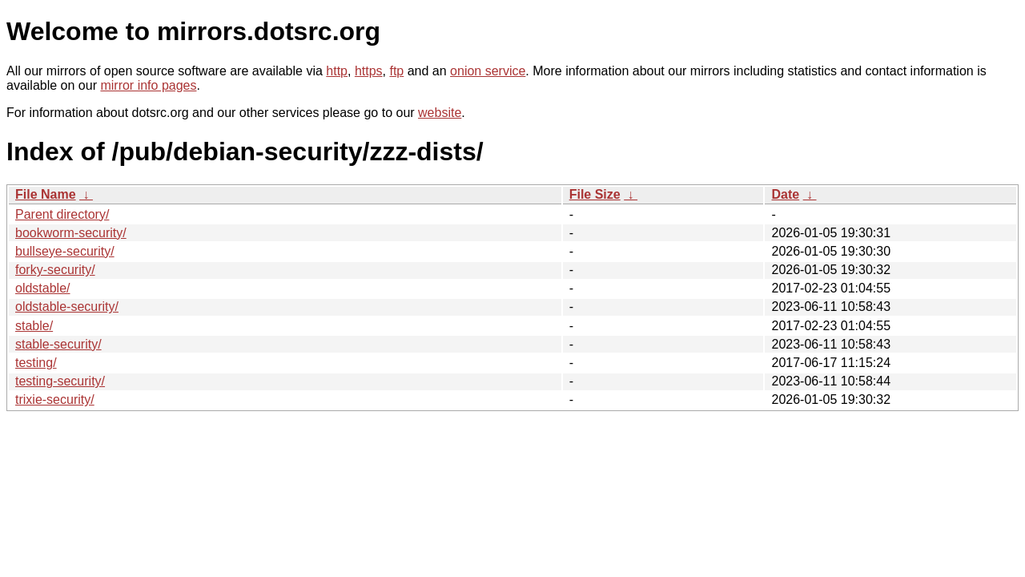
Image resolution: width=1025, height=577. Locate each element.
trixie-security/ (54, 399)
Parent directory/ (62, 214)
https (369, 71)
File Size (595, 194)
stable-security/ (58, 344)
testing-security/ (60, 381)
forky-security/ (55, 269)
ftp (396, 71)
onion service (487, 71)
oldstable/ (42, 288)
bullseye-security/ (65, 251)
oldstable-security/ (67, 306)
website (439, 112)
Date (785, 194)
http (337, 71)
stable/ (34, 326)
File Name (45, 194)
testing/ (36, 362)
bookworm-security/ (71, 233)
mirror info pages (148, 85)
